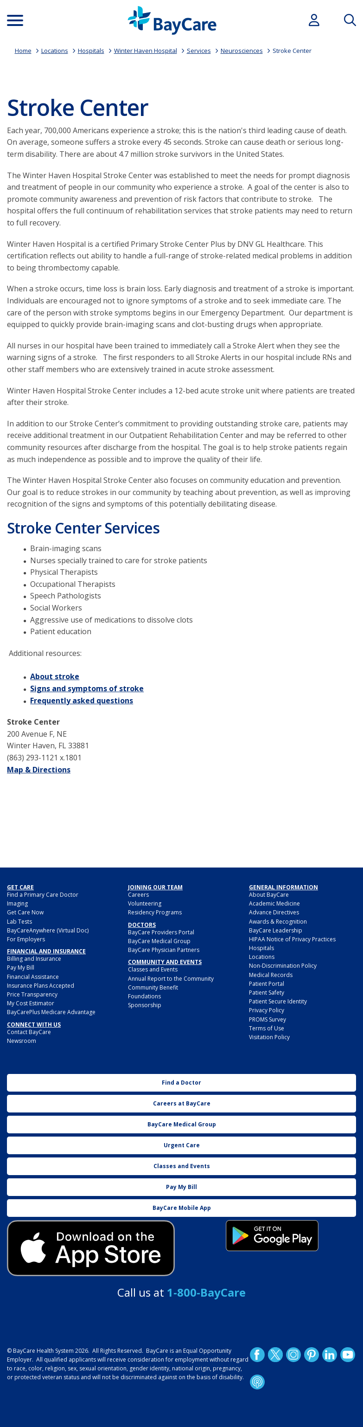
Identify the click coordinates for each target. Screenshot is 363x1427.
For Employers (26, 939)
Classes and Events (153, 969)
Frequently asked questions (81, 700)
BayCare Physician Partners (163, 950)
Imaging (17, 903)
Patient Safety (266, 992)
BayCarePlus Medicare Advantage (51, 1012)
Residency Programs (155, 912)
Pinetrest (311, 1354)
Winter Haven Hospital (145, 50)
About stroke (54, 676)
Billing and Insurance (34, 959)
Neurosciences (242, 50)
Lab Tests (19, 922)
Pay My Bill (20, 967)
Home (23, 50)
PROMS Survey (267, 1019)
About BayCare (269, 895)
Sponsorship (144, 1005)
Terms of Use (266, 1028)
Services (199, 50)
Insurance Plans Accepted (40, 986)
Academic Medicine (274, 903)
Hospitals (91, 50)
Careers (138, 895)
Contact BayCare (29, 1032)
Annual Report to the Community (171, 979)
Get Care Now (25, 912)
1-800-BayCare (206, 1292)
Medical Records (271, 975)
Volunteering (144, 903)
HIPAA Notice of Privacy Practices (292, 939)
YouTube (347, 1354)
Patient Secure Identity (278, 1001)
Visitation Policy (269, 1037)
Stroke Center (292, 50)
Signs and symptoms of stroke (87, 688)
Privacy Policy (266, 1010)
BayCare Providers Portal (161, 932)
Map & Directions (38, 770)
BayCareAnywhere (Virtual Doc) (48, 930)
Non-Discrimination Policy (283, 966)
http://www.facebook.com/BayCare (257, 1354)
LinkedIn (329, 1354)
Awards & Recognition (278, 922)
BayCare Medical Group (159, 941)
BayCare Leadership (275, 930)
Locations (54, 50)
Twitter (275, 1354)
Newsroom (21, 1041)
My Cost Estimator (30, 1003)
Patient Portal (266, 984)
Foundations (144, 996)
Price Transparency (32, 994)
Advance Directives (274, 912)
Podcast (257, 1382)
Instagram (293, 1354)
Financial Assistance (33, 977)
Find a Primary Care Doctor (42, 895)
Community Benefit (153, 987)
